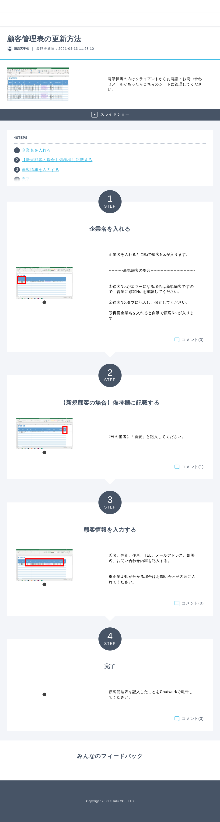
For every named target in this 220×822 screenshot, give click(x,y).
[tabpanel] (44, 283)
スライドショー (110, 114)
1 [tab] (44, 302)
